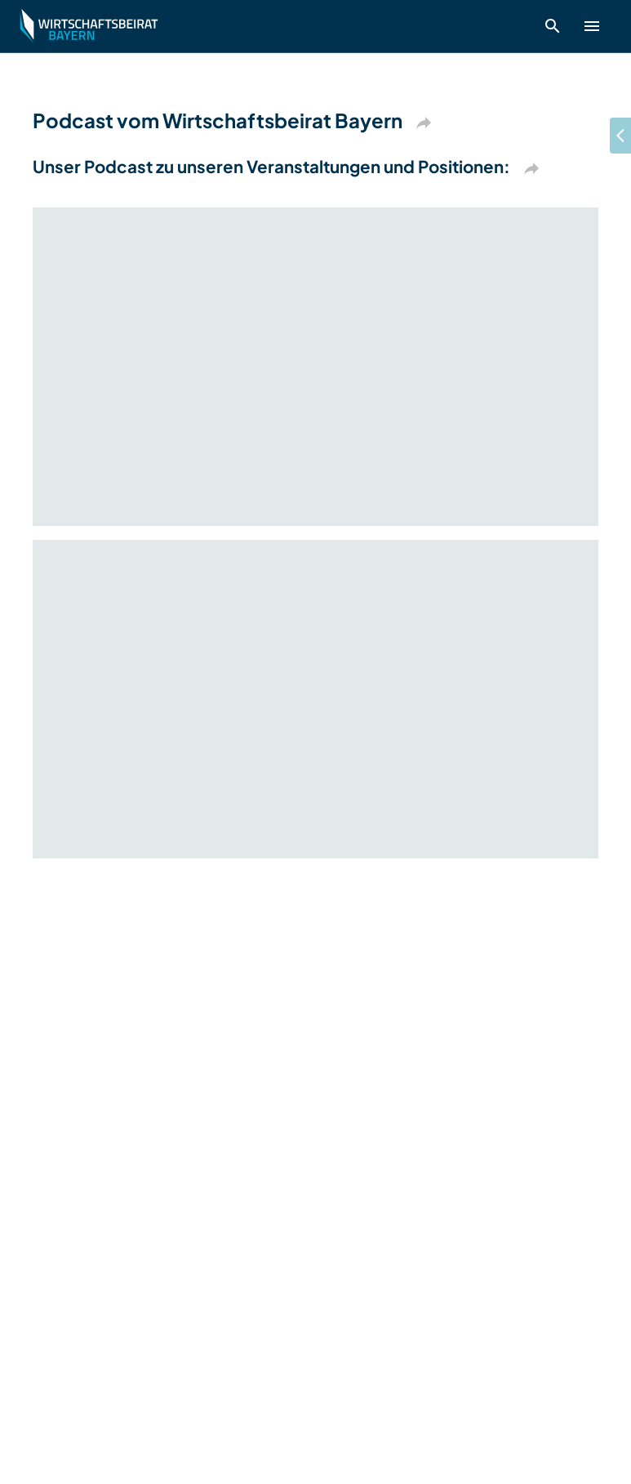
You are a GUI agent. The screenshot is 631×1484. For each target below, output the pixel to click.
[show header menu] (591, 26)
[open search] (552, 26)
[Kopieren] (424, 122)
